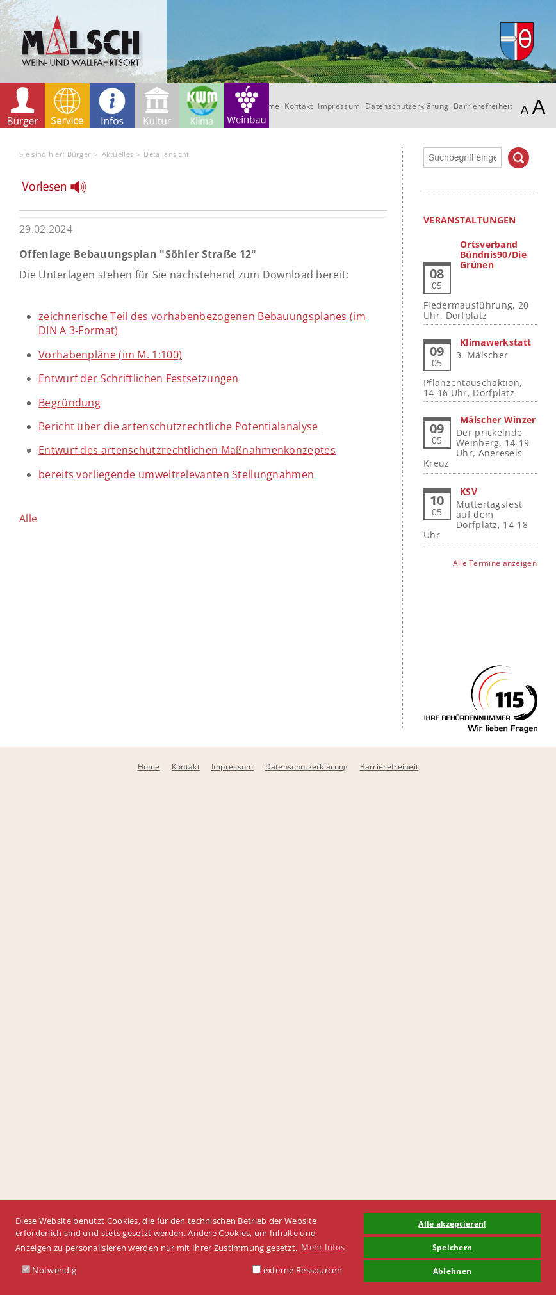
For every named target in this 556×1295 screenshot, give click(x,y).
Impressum (339, 106)
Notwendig (49, 1270)
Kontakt (298, 106)
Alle (28, 518)
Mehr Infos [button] (323, 1247)
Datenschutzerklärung (406, 106)
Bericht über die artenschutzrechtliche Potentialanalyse (178, 426)
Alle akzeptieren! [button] (452, 1223)
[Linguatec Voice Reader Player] (62, 190)
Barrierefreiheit (483, 106)
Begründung (69, 403)
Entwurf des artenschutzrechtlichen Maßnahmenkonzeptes (187, 450)
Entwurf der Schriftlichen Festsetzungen (138, 378)
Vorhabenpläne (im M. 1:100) (110, 355)
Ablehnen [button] (452, 1271)
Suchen (518, 157)
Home (149, 766)
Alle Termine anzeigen (495, 563)
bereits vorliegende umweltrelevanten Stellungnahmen (176, 474)
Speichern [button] (452, 1247)
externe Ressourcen (297, 1270)
